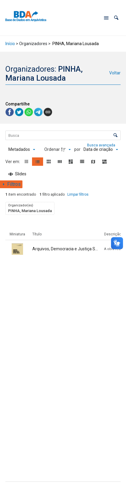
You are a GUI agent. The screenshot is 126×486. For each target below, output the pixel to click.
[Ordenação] (101, 149)
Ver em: (13, 161)
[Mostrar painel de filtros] (11, 184)
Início (10, 43)
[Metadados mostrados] (21, 149)
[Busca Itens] (63, 135)
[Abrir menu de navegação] (106, 18)
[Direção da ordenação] (67, 149)
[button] (116, 18)
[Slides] (17, 174)
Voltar (115, 72)
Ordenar (52, 149)
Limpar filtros (78, 194)
